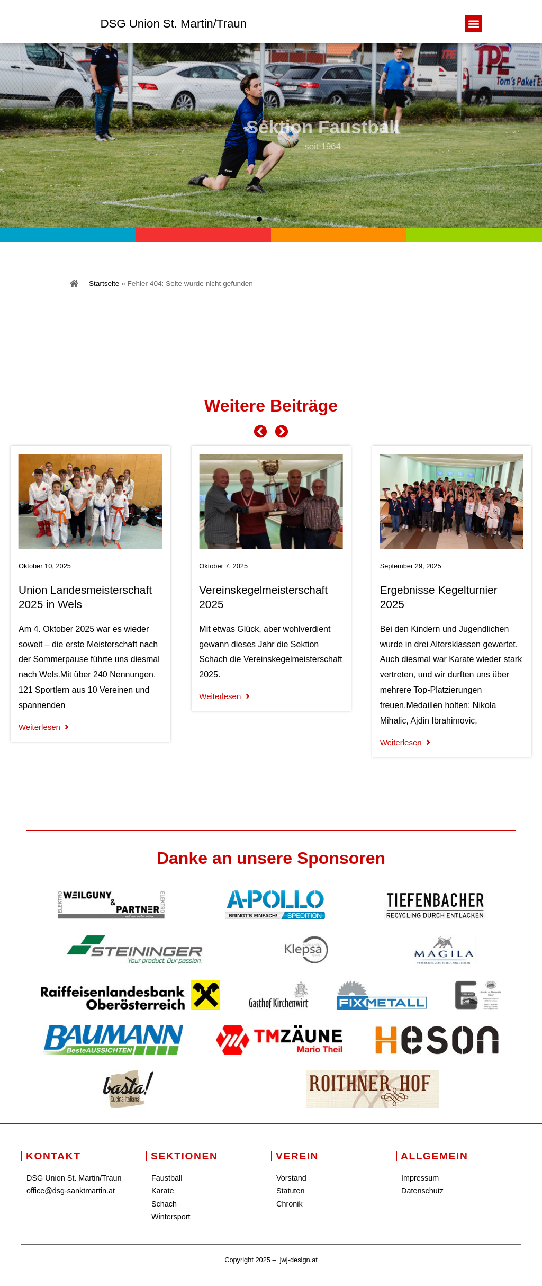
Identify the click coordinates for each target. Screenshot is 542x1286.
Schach (164, 1204)
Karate (162, 1190)
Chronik (289, 1204)
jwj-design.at (299, 1260)
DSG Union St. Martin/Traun (173, 23)
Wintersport (171, 1216)
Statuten (290, 1190)
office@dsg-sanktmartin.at (70, 1190)
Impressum (420, 1178)
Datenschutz (422, 1190)
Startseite (104, 284)
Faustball (166, 1178)
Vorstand (291, 1178)
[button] (473, 23)
